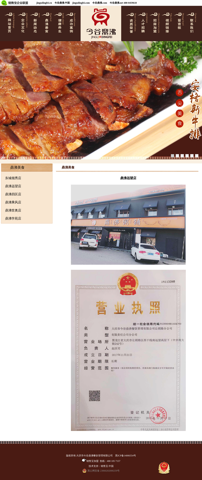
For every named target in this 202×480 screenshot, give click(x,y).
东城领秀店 (13, 178)
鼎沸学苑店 (13, 218)
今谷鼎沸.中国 (62, 2)
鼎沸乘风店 (13, 202)
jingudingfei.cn (44, 2)
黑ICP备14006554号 (125, 455)
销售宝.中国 (107, 466)
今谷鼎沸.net (116, 2)
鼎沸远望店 (13, 186)
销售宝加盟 (90, 461)
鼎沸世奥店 (13, 210)
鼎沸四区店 (13, 194)
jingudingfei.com (81, 2)
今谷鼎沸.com (99, 2)
